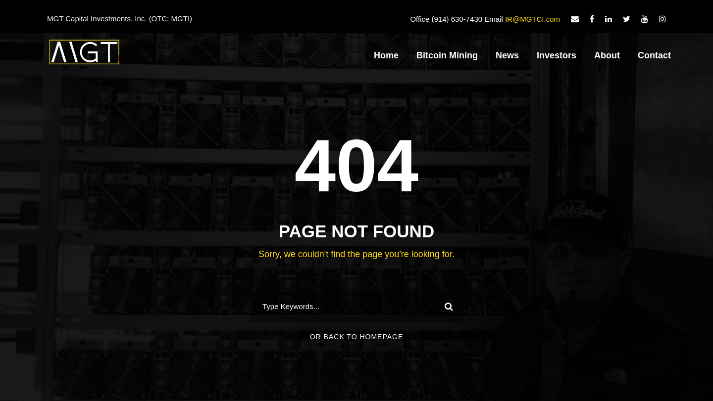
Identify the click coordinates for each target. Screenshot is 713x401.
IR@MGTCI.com (532, 19)
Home (386, 55)
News (507, 55)
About (607, 55)
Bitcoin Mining (447, 55)
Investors (556, 55)
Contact (654, 55)
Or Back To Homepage (357, 337)
